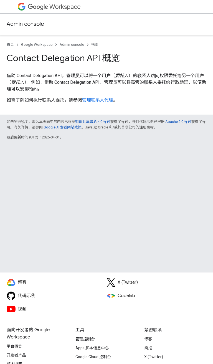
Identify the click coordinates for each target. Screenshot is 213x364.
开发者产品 (16, 355)
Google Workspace (36, 44)
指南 (94, 44)
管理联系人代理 (97, 100)
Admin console (25, 24)
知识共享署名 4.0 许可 (92, 122)
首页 (10, 44)
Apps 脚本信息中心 (92, 348)
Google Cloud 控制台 (93, 357)
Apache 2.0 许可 (178, 122)
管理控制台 (85, 339)
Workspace (54, 7)
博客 (148, 339)
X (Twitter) (153, 357)
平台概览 (14, 346)
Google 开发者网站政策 (63, 127)
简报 (148, 348)
